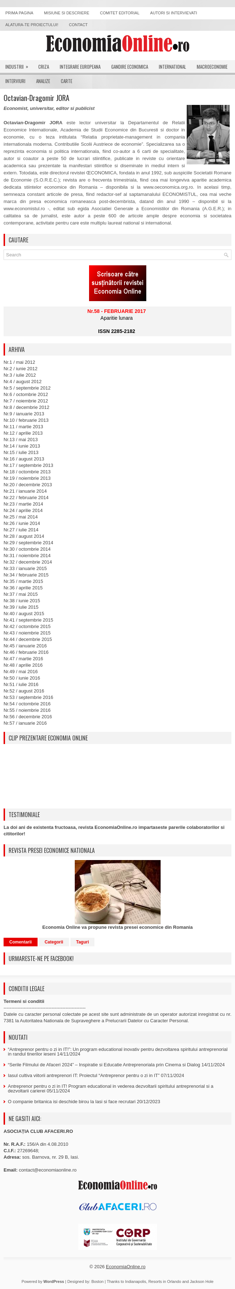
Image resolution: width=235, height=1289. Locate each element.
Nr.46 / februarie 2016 (26, 652)
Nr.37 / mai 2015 (21, 594)
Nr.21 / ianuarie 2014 (25, 491)
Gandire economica (129, 66)
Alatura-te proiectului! (31, 25)
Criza (43, 66)
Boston (97, 1281)
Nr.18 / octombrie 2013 (27, 471)
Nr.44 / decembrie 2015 (28, 639)
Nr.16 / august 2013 (24, 459)
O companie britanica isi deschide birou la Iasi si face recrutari (72, 1101)
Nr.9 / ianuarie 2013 (24, 413)
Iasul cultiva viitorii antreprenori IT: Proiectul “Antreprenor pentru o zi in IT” (84, 1075)
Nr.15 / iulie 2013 (21, 452)
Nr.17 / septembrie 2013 (28, 465)
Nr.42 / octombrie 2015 (27, 626)
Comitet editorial (119, 13)
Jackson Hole (202, 1281)
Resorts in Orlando (164, 1281)
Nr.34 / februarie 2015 (26, 575)
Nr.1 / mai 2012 (19, 362)
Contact (78, 25)
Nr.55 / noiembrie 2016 (27, 710)
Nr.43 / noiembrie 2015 (27, 633)
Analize (43, 81)
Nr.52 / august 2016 (24, 691)
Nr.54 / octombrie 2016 (27, 703)
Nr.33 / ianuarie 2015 (25, 568)
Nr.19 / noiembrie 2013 (27, 478)
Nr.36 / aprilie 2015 (23, 587)
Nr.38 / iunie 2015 (22, 600)
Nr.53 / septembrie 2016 (28, 697)
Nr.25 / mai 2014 (21, 517)
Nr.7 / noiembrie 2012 (26, 401)
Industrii (19, 65)
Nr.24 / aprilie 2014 (23, 510)
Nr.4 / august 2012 (22, 381)
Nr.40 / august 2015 (24, 613)
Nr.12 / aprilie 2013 (23, 433)
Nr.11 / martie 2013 (23, 426)
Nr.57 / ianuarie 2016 (25, 723)
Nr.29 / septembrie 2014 (28, 542)
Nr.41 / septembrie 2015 (28, 620)
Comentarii (20, 942)
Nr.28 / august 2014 (24, 536)
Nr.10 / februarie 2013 (26, 420)
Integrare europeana (80, 66)
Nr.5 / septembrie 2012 (27, 388)
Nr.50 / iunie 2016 (22, 678)
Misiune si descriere (66, 13)
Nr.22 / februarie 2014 (26, 497)
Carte (66, 81)
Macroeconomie (212, 66)
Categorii (54, 942)
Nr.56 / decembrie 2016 (28, 716)
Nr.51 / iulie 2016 (21, 684)
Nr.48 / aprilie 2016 (23, 665)
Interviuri (15, 81)
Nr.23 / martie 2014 (23, 504)
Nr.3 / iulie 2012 (20, 375)
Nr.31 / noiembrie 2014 (27, 555)
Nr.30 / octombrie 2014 (27, 549)
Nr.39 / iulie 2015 (21, 607)
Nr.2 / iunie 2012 (21, 368)
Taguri (82, 942)
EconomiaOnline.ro (126, 1266)
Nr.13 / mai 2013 (21, 439)
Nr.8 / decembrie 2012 (26, 407)
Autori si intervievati (173, 13)
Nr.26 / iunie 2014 (22, 523)
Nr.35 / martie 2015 (23, 581)
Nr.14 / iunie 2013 (22, 446)
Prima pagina (19, 13)
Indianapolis (135, 1281)
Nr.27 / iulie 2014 (21, 529)
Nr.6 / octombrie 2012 (26, 394)
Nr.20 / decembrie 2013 (28, 484)
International (172, 66)
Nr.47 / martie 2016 (23, 658)
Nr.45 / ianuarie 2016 (25, 645)
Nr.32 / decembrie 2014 (28, 562)
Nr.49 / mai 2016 (21, 671)
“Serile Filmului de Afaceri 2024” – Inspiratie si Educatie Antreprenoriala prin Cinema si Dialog (104, 1064)
